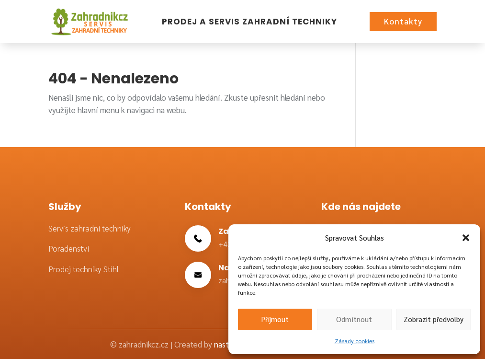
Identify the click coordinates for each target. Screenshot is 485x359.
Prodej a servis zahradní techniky (249, 21)
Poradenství (68, 248)
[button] (466, 238)
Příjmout (275, 319)
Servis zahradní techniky (89, 228)
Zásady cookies (354, 341)
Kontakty (403, 21)
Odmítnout (354, 319)
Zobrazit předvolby (433, 319)
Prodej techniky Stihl (83, 269)
